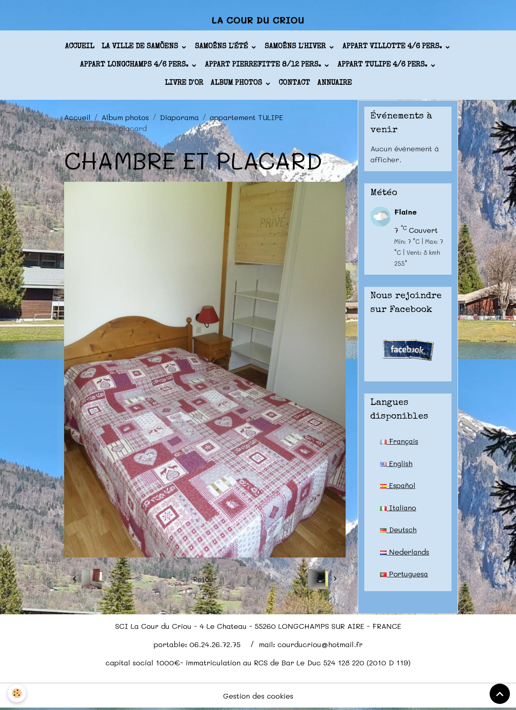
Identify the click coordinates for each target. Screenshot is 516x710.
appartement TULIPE (246, 118)
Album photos (237, 84)
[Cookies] (17, 693)
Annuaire (334, 84)
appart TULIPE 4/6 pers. (383, 66)
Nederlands (405, 554)
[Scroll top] (500, 694)
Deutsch (398, 532)
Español (398, 487)
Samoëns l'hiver (296, 48)
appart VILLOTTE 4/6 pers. (393, 48)
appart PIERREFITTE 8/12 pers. (264, 66)
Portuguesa (404, 576)
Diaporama (179, 118)
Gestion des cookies (258, 697)
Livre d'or (184, 84)
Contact (294, 84)
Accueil (79, 48)
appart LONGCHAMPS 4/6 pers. (135, 66)
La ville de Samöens (140, 48)
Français (400, 443)
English (396, 465)
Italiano (398, 509)
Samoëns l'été (222, 48)
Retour (205, 580)
